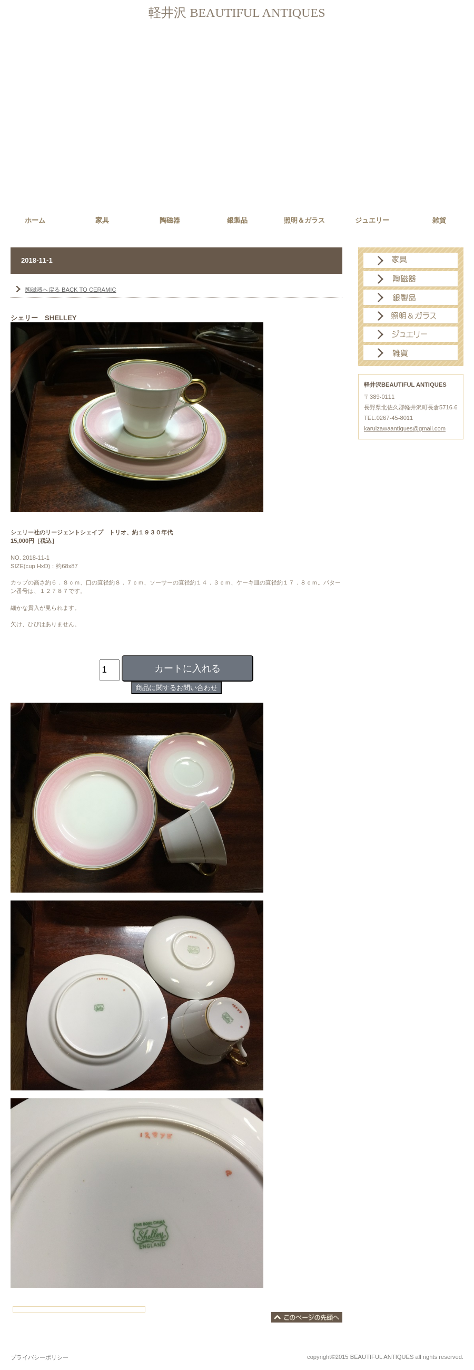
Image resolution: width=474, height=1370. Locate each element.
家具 (410, 261)
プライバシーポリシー (39, 1357)
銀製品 (410, 297)
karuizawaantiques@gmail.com (405, 428)
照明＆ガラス (410, 316)
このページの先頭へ (306, 1317)
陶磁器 (410, 279)
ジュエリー (410, 334)
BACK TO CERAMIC (70, 289)
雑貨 (410, 353)
